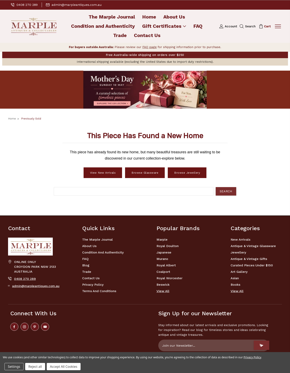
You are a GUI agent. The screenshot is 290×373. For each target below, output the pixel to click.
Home (149, 17)
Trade (120, 35)
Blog (85, 265)
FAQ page (149, 47)
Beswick (163, 284)
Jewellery (238, 252)
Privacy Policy (93, 284)
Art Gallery (239, 272)
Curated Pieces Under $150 (252, 265)
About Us (174, 17)
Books (235, 284)
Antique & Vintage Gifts (249, 259)
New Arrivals (240, 239)
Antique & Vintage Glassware (253, 246)
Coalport (163, 272)
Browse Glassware (145, 172)
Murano (162, 259)
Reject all (35, 366)
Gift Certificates (164, 26)
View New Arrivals (103, 172)
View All (162, 291)
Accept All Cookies (63, 366)
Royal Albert (166, 265)
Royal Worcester (169, 278)
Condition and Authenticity (103, 26)
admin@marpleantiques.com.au (74, 5)
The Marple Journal (112, 17)
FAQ (197, 26)
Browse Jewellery (187, 172)
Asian (235, 278)
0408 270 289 (24, 5)
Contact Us (147, 35)
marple (162, 239)
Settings (14, 366)
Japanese (163, 252)
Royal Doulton (167, 246)
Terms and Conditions (99, 291)
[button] (145, 90)
